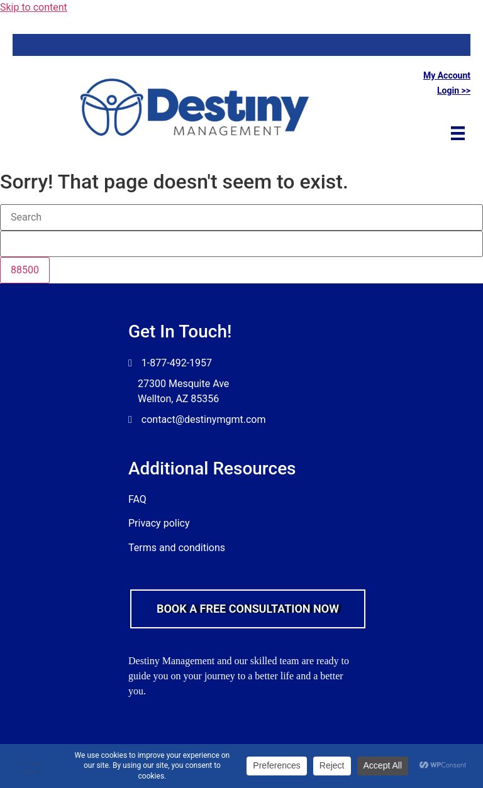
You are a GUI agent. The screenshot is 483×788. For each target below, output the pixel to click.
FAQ (137, 499)
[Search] (241, 217)
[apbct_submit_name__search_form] (25, 270)
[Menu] (457, 132)
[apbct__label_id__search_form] (241, 244)
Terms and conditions (176, 548)
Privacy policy (159, 523)
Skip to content (33, 7)
